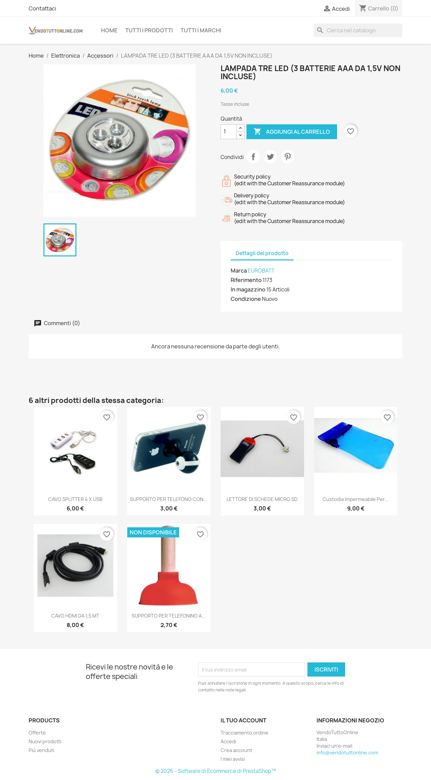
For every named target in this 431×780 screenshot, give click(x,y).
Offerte (37, 732)
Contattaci (42, 8)
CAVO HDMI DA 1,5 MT (75, 616)
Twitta (270, 156)
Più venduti (41, 750)
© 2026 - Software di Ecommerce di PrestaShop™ (215, 771)
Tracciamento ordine (244, 732)
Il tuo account (243, 720)
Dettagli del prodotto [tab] (262, 253)
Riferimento (246, 280)
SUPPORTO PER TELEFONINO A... (169, 616)
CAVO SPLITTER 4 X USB (75, 499)
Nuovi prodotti (45, 741)
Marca (239, 270)
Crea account (236, 750)
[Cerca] (357, 30)
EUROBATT (261, 270)
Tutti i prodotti (149, 30)
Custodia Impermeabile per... (356, 499)
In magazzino (248, 289)
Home (109, 30)
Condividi (253, 156)
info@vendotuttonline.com (347, 752)
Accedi (228, 741)
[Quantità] (229, 131)
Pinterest (287, 156)
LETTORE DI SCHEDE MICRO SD (262, 499)
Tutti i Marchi (200, 30)
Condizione (246, 298)
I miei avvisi (233, 759)
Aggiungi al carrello (292, 131)
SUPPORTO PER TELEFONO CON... (168, 499)
